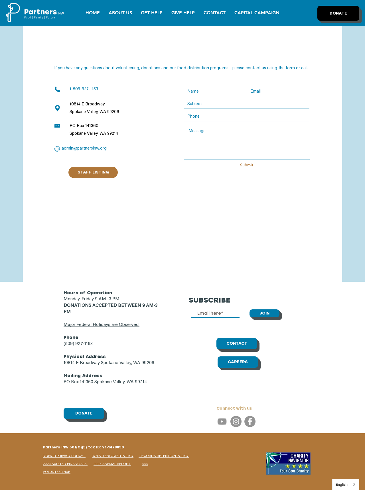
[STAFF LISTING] (93, 172)
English (341, 484)
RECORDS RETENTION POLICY (164, 456)
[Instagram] (236, 421)
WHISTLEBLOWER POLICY (112, 456)
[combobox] (345, 484)
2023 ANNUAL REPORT (112, 464)
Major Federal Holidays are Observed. (101, 324)
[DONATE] (338, 13)
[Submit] (247, 165)
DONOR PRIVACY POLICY (64, 456)
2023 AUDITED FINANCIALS (65, 464)
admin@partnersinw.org (84, 148)
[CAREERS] (238, 362)
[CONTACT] (236, 343)
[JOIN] (264, 313)
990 (145, 464)
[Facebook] (250, 421)
